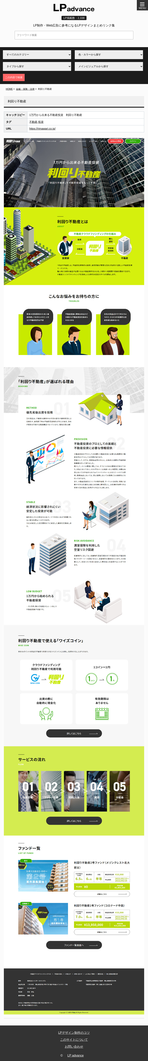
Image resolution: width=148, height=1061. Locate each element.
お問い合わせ (74, 1046)
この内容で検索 (14, 77)
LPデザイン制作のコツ (74, 1032)
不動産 (33, 121)
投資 (41, 121)
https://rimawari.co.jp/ (42, 128)
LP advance (75, 1055)
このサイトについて (74, 1039)
